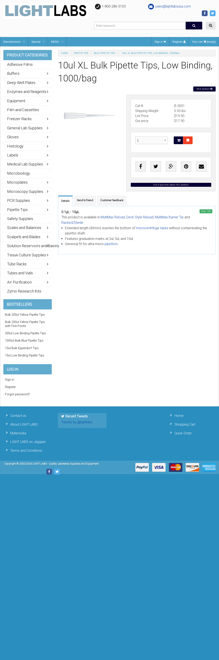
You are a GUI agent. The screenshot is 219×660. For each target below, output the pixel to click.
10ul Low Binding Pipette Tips (24, 355)
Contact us (18, 416)
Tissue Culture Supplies (26, 255)
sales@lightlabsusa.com (169, 6)
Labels (12, 155)
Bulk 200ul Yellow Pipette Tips (25, 315)
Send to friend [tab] (85, 200)
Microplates (17, 182)
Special (35, 41)
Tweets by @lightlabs (76, 422)
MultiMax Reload (113, 217)
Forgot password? (17, 394)
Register (178, 41)
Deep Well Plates (21, 82)
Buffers (13, 73)
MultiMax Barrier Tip (169, 217)
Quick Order (183, 433)
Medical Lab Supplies (25, 164)
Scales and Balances (24, 227)
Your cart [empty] (204, 41)
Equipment (16, 101)
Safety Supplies (20, 218)
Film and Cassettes (23, 110)
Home (64, 53)
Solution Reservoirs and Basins (29, 246)
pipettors (111, 244)
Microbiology (18, 173)
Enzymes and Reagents (26, 91)
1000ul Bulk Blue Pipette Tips (24, 340)
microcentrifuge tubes (152, 228)
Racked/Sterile (72, 223)
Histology (15, 146)
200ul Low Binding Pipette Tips (25, 333)
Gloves (13, 137)
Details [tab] (65, 200)
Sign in (160, 41)
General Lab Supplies (25, 128)
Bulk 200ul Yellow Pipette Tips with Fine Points (25, 324)
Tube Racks (17, 264)
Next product (204, 89)
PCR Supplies (18, 200)
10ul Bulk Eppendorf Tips (22, 348)
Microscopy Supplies (25, 191)
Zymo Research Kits (24, 291)
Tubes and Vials (20, 273)
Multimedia (18, 433)
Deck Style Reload (139, 217)
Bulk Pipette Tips (104, 53)
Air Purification (19, 282)
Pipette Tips (81, 53)
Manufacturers (12, 41)
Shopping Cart (185, 424)
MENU (55, 41)
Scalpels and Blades (23, 237)
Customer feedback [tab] (111, 200)
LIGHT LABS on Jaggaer (28, 442)
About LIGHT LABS (24, 424)
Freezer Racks (19, 119)
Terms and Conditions (26, 451)
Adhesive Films (20, 64)
